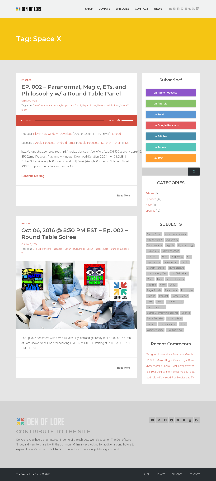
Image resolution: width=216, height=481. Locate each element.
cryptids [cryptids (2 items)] (170, 245)
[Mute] (118, 120)
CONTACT (142, 8)
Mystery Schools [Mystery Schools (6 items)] (175, 279)
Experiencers (44, 249)
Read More (124, 195)
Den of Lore (39, 105)
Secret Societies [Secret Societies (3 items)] (155, 318)
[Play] (21, 120)
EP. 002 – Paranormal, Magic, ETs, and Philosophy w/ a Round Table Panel (73, 90)
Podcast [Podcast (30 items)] (163, 296)
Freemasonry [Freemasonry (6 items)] (171, 262)
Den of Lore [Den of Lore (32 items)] (153, 251)
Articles (150, 193)
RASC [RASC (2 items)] (150, 301)
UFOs (24, 110)
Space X (124, 105)
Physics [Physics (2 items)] (151, 296)
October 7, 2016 (29, 101)
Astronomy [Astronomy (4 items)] (172, 239)
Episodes (26, 80)
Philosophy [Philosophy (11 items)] (187, 290)
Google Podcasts (88, 142)
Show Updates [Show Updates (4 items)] (174, 318)
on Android (157, 103)
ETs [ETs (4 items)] (189, 256)
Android (62, 142)
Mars (71, 105)
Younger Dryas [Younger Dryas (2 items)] (174, 329)
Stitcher (106, 142)
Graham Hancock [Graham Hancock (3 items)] (156, 268)
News (149, 204)
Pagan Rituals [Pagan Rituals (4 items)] (154, 290)
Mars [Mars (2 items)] (160, 279)
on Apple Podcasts (161, 92)
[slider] (69, 120)
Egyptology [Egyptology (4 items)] (177, 256)
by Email (155, 114)
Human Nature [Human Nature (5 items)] (176, 268)
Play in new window (45, 133)
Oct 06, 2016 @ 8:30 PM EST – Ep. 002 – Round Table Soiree (74, 233)
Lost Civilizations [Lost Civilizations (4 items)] (179, 273)
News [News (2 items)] (163, 284)
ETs (35, 249)
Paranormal (103, 105)
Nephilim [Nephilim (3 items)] (151, 284)
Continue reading (34, 176)
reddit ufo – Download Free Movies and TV (170, 377)
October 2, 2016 (29, 244)
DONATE (104, 8)
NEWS (158, 8)
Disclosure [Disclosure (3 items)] (152, 256)
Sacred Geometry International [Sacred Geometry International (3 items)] (162, 313)
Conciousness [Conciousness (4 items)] (154, 245)
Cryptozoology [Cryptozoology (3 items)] (185, 245)
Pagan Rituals (89, 105)
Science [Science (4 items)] (186, 313)
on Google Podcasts (162, 125)
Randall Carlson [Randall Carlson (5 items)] (180, 296)
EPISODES (122, 8)
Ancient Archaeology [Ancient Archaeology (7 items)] (175, 234)
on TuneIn (156, 147)
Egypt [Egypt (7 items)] (165, 256)
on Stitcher (156, 136)
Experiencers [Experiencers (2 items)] (153, 262)
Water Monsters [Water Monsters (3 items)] (155, 329)
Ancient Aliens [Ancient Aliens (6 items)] (154, 234)
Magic (64, 105)
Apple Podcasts (45, 142)
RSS (126, 142)
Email (72, 142)
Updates (25, 223)
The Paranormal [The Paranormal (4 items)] (167, 324)
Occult (78, 105)
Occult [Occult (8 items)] (173, 284)
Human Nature (53, 105)
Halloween (57, 249)
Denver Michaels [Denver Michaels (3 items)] (171, 251)
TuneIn (117, 142)
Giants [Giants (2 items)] (185, 262)
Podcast (115, 105)
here (58, 449)
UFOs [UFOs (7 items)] (183, 324)
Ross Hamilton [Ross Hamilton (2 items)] (174, 301)
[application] (76, 123)
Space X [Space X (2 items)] (151, 324)
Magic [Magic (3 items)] (150, 279)
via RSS (154, 158)
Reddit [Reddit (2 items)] (160, 301)
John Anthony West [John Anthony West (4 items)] (157, 273)
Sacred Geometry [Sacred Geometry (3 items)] (156, 307)
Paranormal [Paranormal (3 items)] (171, 290)
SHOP (89, 8)
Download (66, 133)
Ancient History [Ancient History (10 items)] (154, 239)
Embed (116, 133)
